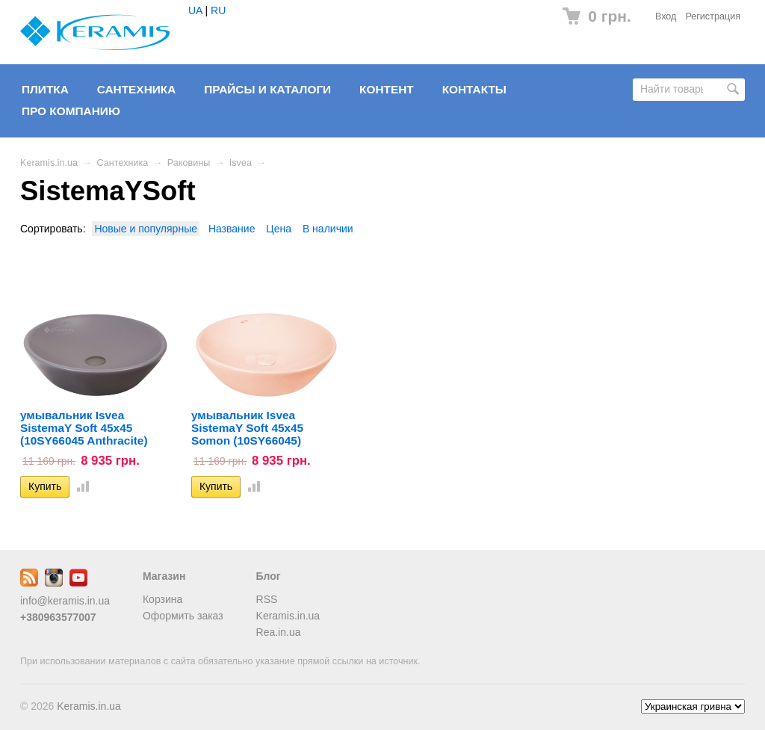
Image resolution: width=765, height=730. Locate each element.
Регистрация (712, 16)
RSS (267, 599)
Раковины (188, 163)
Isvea (240, 163)
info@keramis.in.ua (65, 601)
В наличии (328, 229)
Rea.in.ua (278, 632)
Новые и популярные (145, 229)
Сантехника (136, 89)
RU (218, 10)
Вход (666, 16)
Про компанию (71, 111)
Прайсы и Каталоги (267, 89)
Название (231, 229)
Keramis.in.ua (49, 163)
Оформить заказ (183, 616)
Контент (386, 89)
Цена (278, 229)
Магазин (164, 576)
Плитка (45, 89)
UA (195, 10)
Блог (268, 576)
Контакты (474, 89)
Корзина (162, 599)
